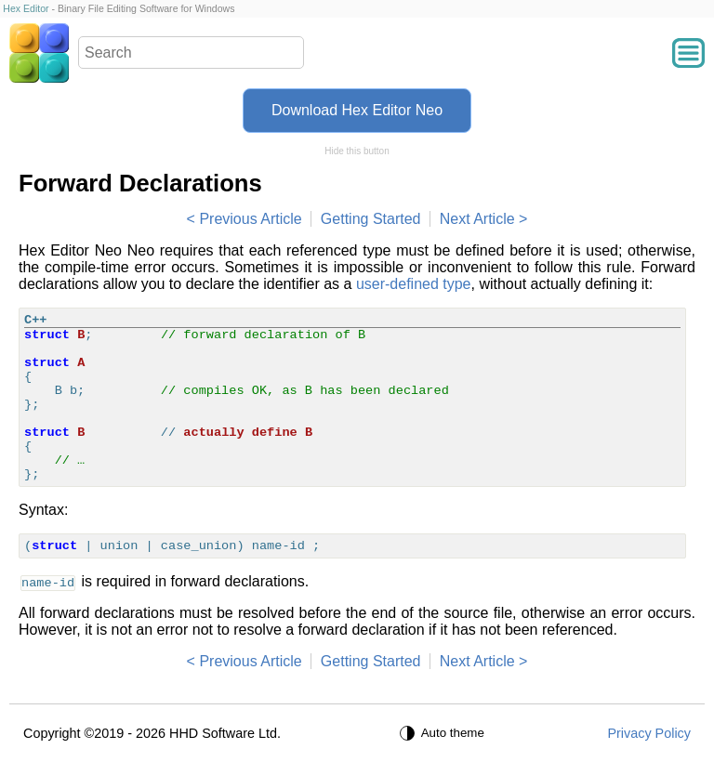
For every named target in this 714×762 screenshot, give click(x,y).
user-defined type (413, 284)
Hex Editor (25, 8)
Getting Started (371, 219)
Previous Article (250, 219)
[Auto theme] (444, 733)
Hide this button (357, 151)
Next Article (477, 219)
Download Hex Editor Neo (357, 110)
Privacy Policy (649, 733)
